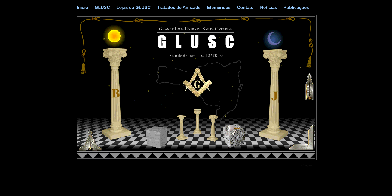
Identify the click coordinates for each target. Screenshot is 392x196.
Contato (245, 7)
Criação (306, 165)
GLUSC (102, 7)
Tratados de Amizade (178, 7)
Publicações (296, 7)
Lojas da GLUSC (134, 7)
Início (82, 7)
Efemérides (219, 7)
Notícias (268, 7)
